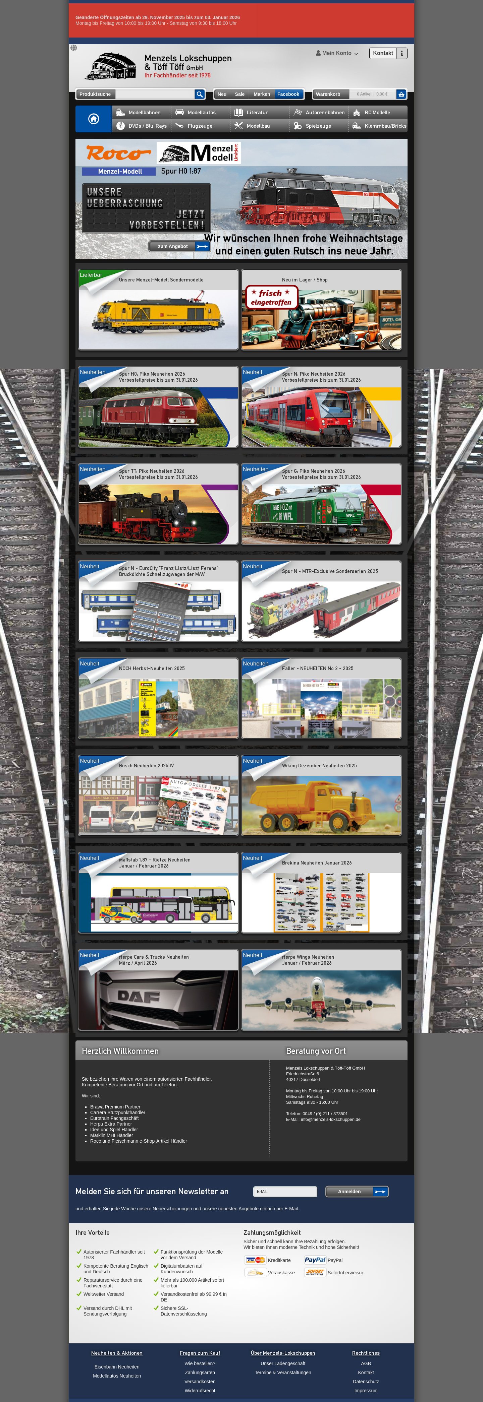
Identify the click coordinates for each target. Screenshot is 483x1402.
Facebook (288, 94)
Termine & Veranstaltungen (283, 1372)
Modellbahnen (138, 112)
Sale (240, 94)
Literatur (251, 112)
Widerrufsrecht (200, 1390)
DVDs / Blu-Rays (141, 126)
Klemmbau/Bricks (380, 126)
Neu (222, 94)
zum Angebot (172, 246)
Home (93, 119)
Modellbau (252, 126)
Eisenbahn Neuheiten (117, 1366)
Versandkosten (200, 1381)
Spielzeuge (312, 126)
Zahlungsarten (200, 1372)
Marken (262, 94)
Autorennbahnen (319, 112)
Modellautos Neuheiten (117, 1376)
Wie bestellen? (199, 1363)
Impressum (366, 1390)
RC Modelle (371, 112)
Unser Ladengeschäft (283, 1363)
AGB (366, 1363)
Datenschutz (366, 1381)
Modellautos (195, 112)
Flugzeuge (193, 126)
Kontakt (366, 1372)
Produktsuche (95, 94)
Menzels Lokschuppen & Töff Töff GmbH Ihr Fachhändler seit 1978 (158, 66)
